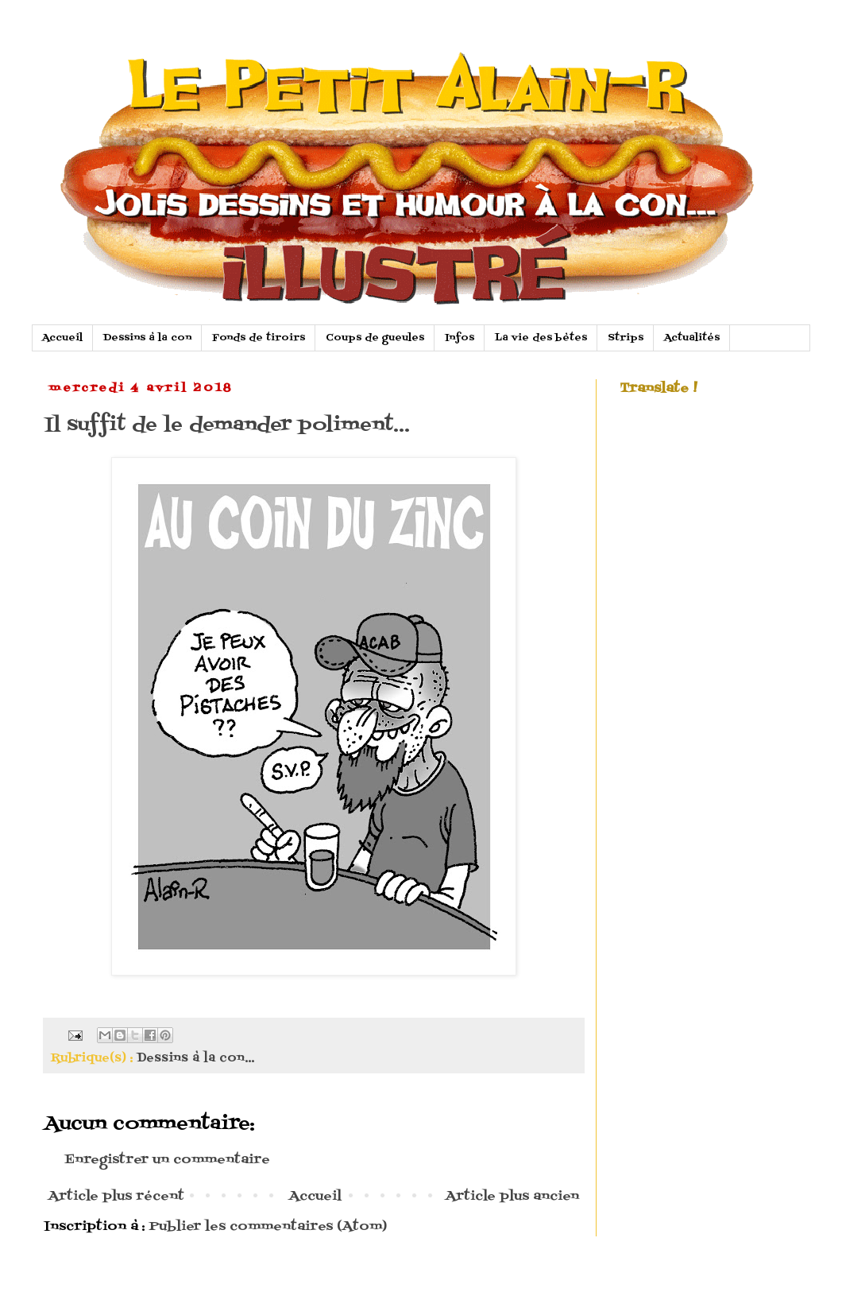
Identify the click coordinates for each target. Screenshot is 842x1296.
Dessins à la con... (195, 1058)
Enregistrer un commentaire (167, 1160)
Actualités (692, 338)
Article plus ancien (512, 1196)
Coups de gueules (375, 338)
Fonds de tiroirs (258, 338)
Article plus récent (116, 1196)
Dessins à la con (147, 338)
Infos (459, 338)
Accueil (62, 338)
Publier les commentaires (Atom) (268, 1226)
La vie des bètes (541, 338)
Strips (625, 338)
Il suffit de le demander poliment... (227, 425)
